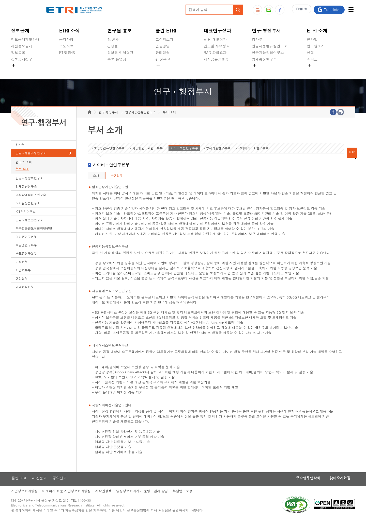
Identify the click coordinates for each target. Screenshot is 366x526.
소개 (96, 180)
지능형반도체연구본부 (147, 153)
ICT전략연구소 (26, 216)
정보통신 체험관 (120, 52)
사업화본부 (23, 275)
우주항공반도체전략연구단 (34, 233)
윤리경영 (163, 52)
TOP (351, 156)
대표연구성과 (217, 30)
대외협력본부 (25, 292)
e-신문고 (163, 59)
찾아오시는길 (339, 483)
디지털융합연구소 (28, 208)
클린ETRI (18, 483)
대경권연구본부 (26, 241)
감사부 (257, 39)
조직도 (312, 59)
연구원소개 (316, 45)
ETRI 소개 (317, 30)
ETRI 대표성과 (215, 39)
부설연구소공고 (186, 496)
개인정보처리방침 (24, 496)
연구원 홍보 (119, 30)
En (301, 10)
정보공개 (20, 30)
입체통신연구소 (264, 59)
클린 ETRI (166, 30)
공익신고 (163, 71)
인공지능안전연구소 (29, 225)
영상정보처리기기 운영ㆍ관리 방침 (144, 496)
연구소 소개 (24, 167)
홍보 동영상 (116, 59)
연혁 (310, 52)
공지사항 (66, 39)
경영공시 (18, 71)
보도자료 (66, 45)
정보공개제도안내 (25, 39)
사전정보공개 (21, 45)
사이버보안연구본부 (184, 153)
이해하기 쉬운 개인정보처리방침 (66, 496)
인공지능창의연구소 (268, 52)
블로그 (268, 9)
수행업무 (117, 180)
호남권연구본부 (26, 250)
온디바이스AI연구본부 (253, 153)
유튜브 (257, 9)
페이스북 (279, 9)
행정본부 (22, 283)
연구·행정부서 (266, 30)
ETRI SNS (67, 52)
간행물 (112, 45)
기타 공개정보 (318, 71)
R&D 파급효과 (215, 52)
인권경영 (163, 45)
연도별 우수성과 (217, 45)
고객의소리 (164, 39)
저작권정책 (104, 496)
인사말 (312, 39)
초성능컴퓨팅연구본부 (109, 153)
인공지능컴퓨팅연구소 (269, 45)
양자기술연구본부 (218, 153)
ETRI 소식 (69, 30)
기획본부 (22, 267)
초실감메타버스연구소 (269, 71)
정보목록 (18, 52)
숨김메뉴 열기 (13, 65)
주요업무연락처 (305, 483)
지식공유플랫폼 (216, 59)
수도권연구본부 (26, 258)
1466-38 (85, 506)
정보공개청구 (21, 59)
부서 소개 (22, 173)
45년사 (112, 39)
